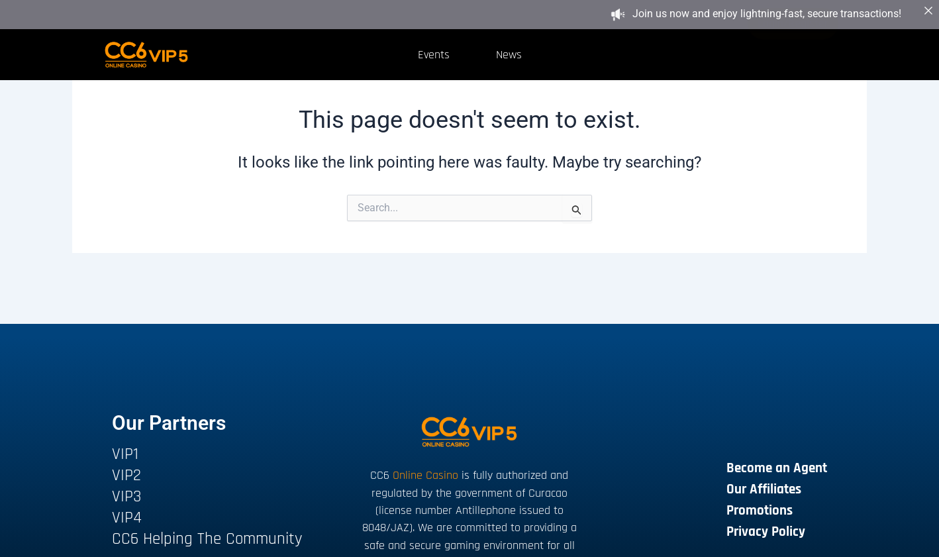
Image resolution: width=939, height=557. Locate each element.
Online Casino (425, 475)
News (509, 54)
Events (434, 54)
